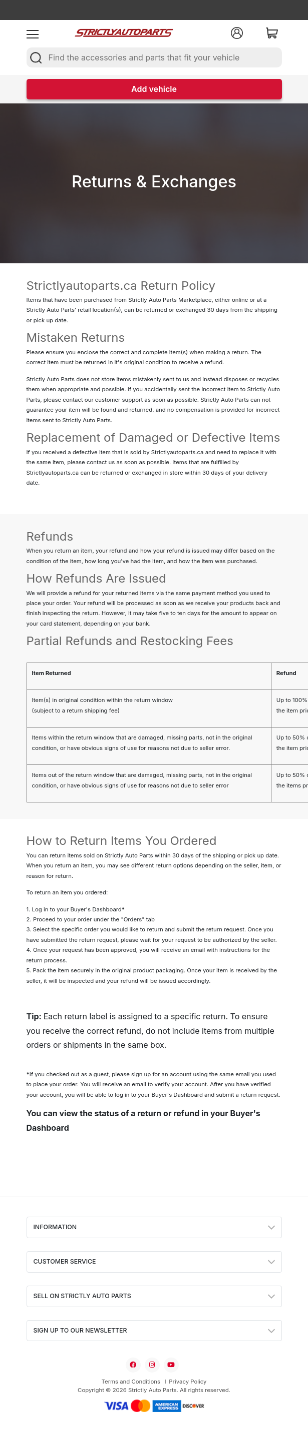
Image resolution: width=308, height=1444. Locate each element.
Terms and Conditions (131, 1381)
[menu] (33, 32)
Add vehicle (154, 89)
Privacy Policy (187, 1381)
